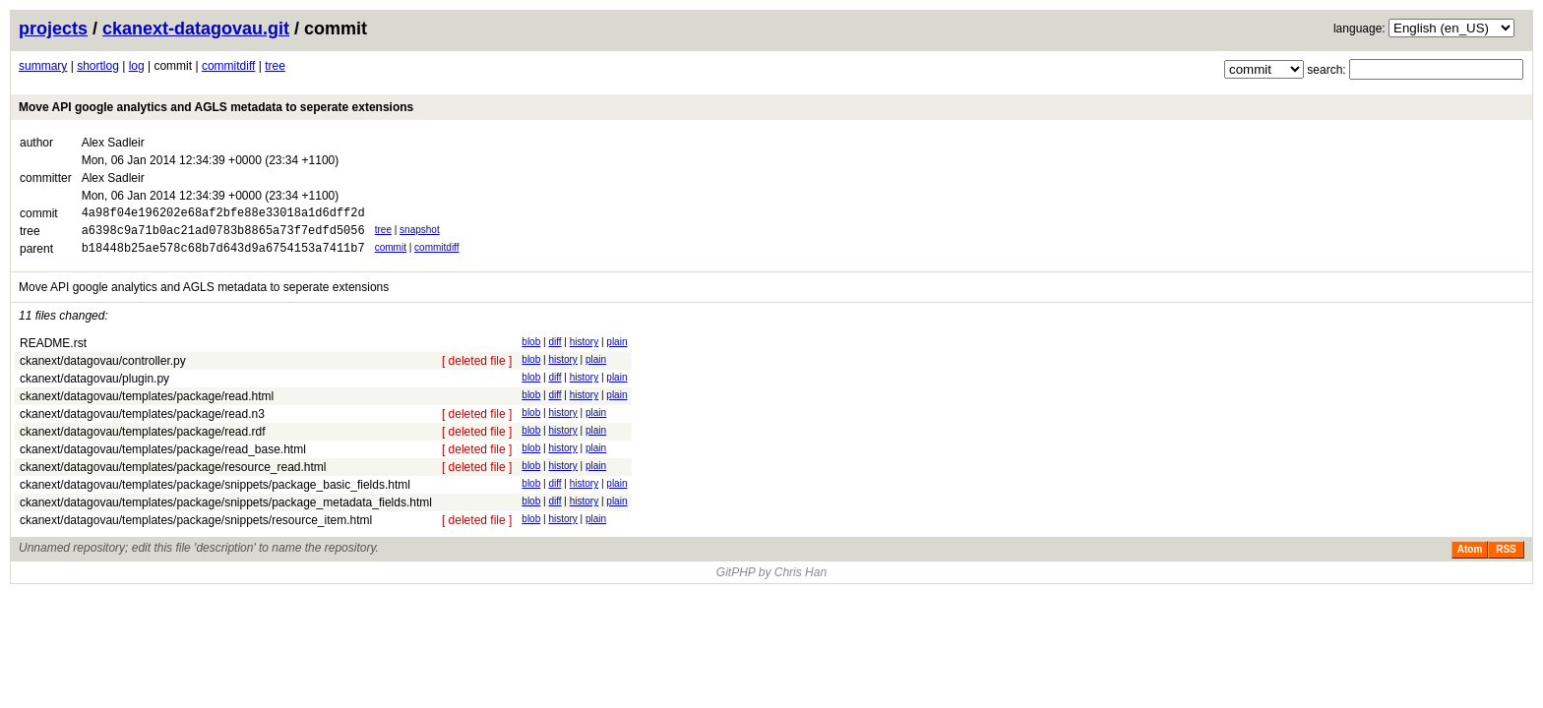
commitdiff (228, 66)
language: (1359, 28)
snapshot (420, 232)
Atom (1470, 558)
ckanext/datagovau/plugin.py (94, 387)
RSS (1506, 558)
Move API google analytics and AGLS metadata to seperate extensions (216, 107)
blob (531, 350)
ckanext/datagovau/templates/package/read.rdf (143, 440)
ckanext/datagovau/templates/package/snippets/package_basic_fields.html (215, 494)
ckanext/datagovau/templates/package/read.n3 (142, 423)
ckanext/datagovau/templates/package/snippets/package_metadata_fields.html (226, 511)
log (137, 66)
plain (616, 350)
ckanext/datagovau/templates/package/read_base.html (163, 458)
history (584, 350)
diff (554, 350)
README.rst (53, 352)
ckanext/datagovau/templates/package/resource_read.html (173, 476)
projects (53, 28)
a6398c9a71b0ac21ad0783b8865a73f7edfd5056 (223, 235)
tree (275, 66)
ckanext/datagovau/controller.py (103, 370)
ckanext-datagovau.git (195, 28)
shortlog (98, 66)
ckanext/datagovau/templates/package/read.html (147, 405)
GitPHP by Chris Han (771, 581)
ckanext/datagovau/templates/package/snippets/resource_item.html (196, 529)
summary (43, 66)
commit (390, 253)
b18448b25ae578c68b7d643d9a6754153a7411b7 (223, 256)
